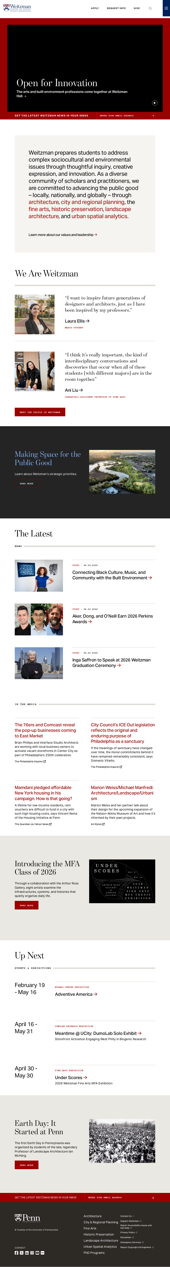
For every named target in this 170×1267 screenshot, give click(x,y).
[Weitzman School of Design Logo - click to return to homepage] (17, 9)
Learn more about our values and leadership (61, 235)
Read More (26, 483)
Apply (95, 9)
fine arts (39, 209)
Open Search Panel (150, 9)
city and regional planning (92, 202)
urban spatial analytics (99, 216)
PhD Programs (94, 1253)
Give (137, 9)
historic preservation (77, 209)
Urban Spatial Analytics (100, 1247)
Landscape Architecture (101, 1240)
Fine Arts (90, 1228)
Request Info (116, 9)
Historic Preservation (99, 1234)
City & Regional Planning (101, 1222)
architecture (43, 202)
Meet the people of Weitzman (40, 412)
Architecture (93, 1216)
